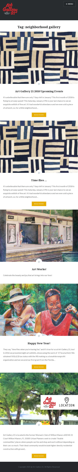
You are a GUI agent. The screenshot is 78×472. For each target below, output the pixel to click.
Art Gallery (37, 467)
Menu (70, 4)
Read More (39, 115)
